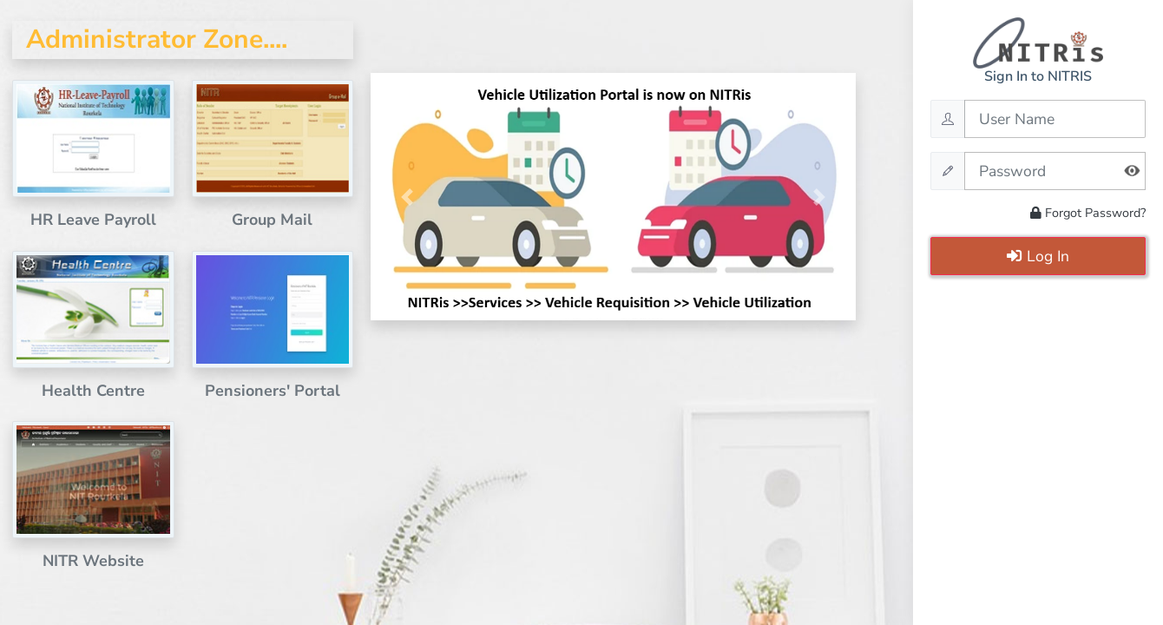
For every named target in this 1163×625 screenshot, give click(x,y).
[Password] (1055, 171)
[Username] (1055, 119)
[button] (407, 196)
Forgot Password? (1088, 212)
